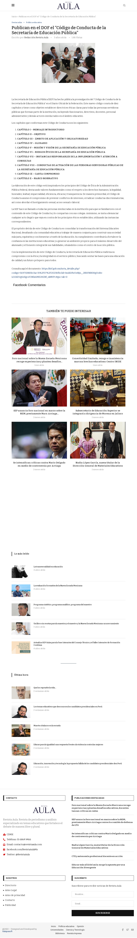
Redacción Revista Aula (36, 37)
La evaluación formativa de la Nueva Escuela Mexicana (58, 586)
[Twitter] (127, 930)
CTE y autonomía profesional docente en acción (97, 856)
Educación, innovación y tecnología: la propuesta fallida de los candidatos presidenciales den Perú (78, 764)
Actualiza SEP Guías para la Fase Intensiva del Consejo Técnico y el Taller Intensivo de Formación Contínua (77, 644)
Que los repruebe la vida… (45, 688)
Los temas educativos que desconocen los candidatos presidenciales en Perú (68, 707)
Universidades (56, 930)
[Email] (132, 930)
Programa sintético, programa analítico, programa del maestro (63, 605)
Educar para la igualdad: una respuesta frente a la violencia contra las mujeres (68, 745)
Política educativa (35, 22)
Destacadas (17, 22)
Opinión (80, 926)
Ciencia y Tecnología (75, 930)
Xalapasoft (7, 931)
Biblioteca (60, 933)
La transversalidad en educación (48, 567)
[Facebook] (123, 930)
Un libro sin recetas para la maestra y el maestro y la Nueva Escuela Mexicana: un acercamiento (76, 624)
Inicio (14, 16)
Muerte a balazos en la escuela (47, 726)
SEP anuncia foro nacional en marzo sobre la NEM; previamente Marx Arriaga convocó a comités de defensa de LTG (102, 822)
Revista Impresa (74, 933)
